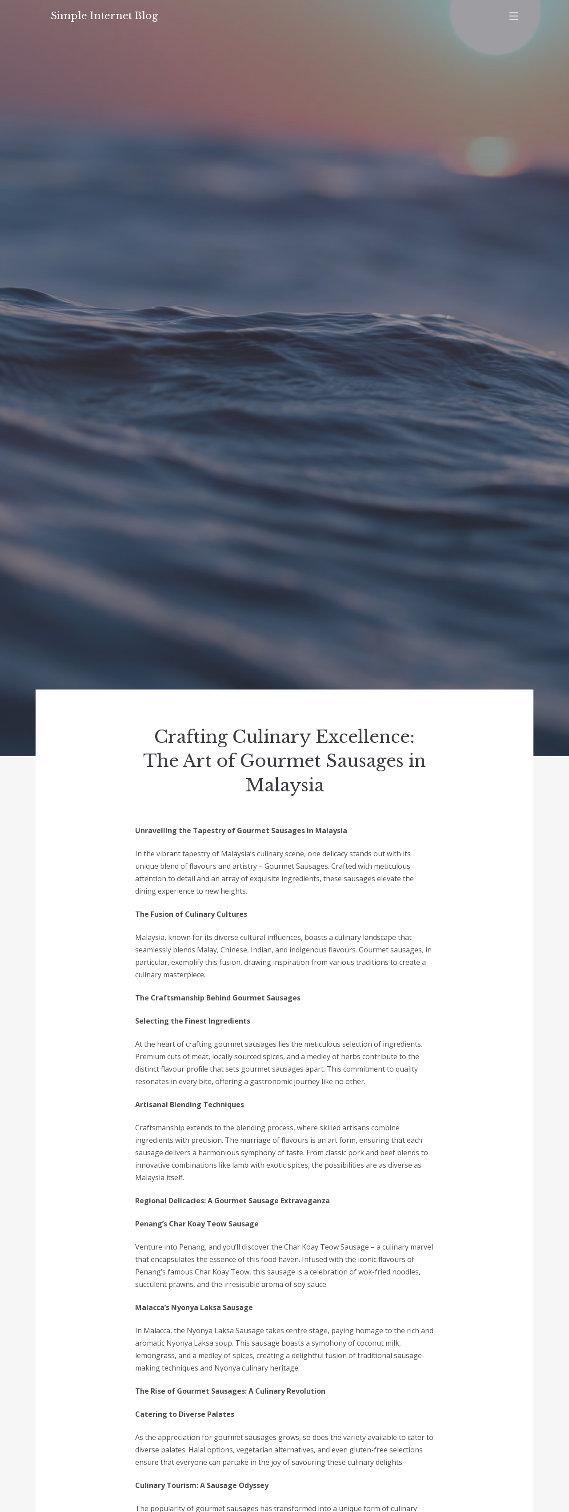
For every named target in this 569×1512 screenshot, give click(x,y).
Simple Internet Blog (104, 16)
